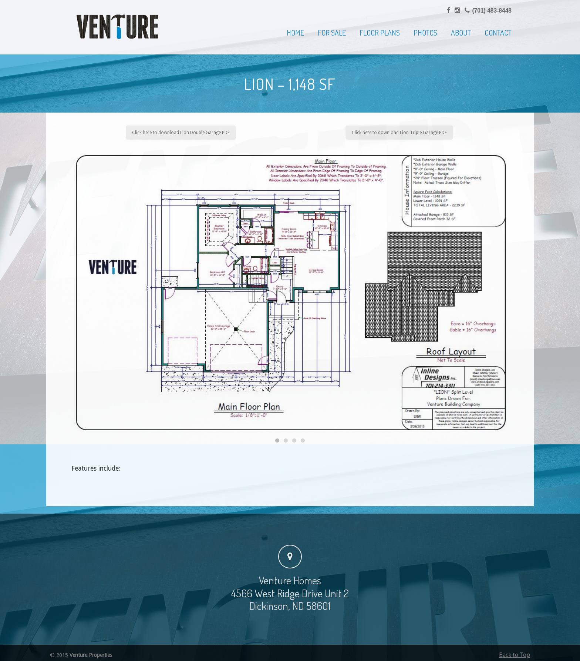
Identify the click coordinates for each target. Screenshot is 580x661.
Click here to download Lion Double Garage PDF (181, 132)
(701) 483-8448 (492, 10)
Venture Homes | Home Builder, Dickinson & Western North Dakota (117, 26)
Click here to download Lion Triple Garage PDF (399, 132)
